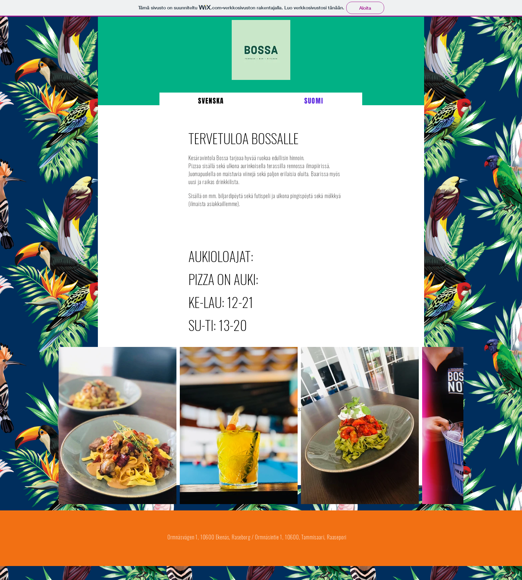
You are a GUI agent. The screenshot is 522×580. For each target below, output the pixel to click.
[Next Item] (452, 425)
